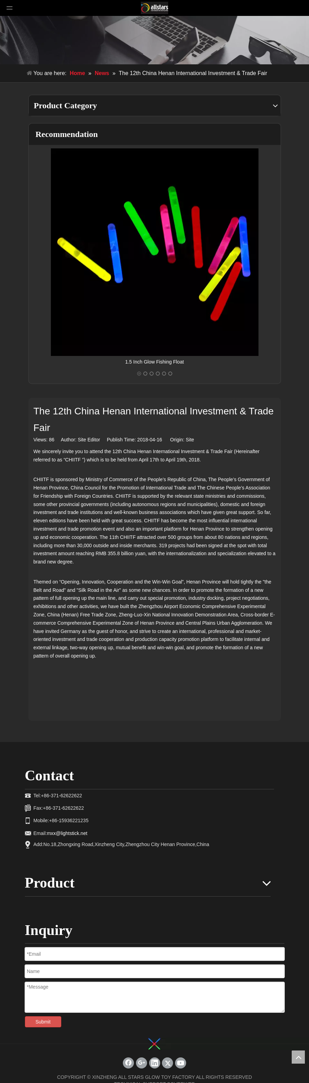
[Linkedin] (154, 1062)
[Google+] (141, 1062)
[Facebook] (128, 1062)
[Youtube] (180, 1062)
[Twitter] (167, 1062)
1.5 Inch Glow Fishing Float (154, 362)
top (298, 1057)
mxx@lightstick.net (67, 833)
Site (190, 439)
